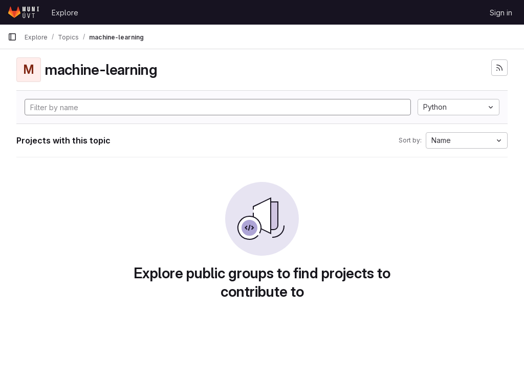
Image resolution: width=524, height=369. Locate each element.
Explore (65, 12)
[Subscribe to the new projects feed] (499, 67)
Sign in (501, 12)
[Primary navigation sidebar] (12, 37)
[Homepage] (24, 12)
